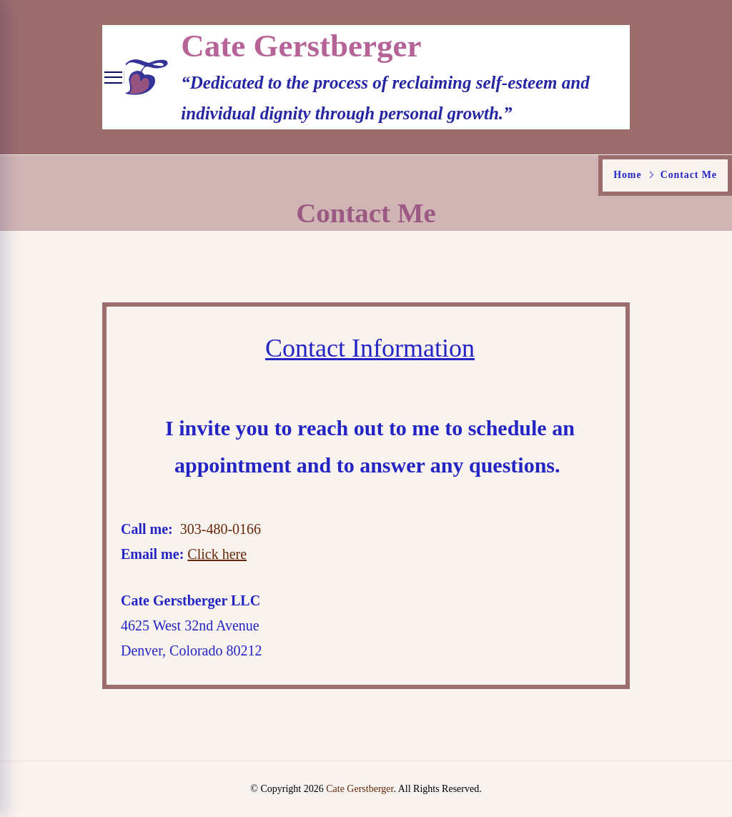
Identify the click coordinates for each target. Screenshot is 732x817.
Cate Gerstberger (301, 46)
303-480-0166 (220, 529)
